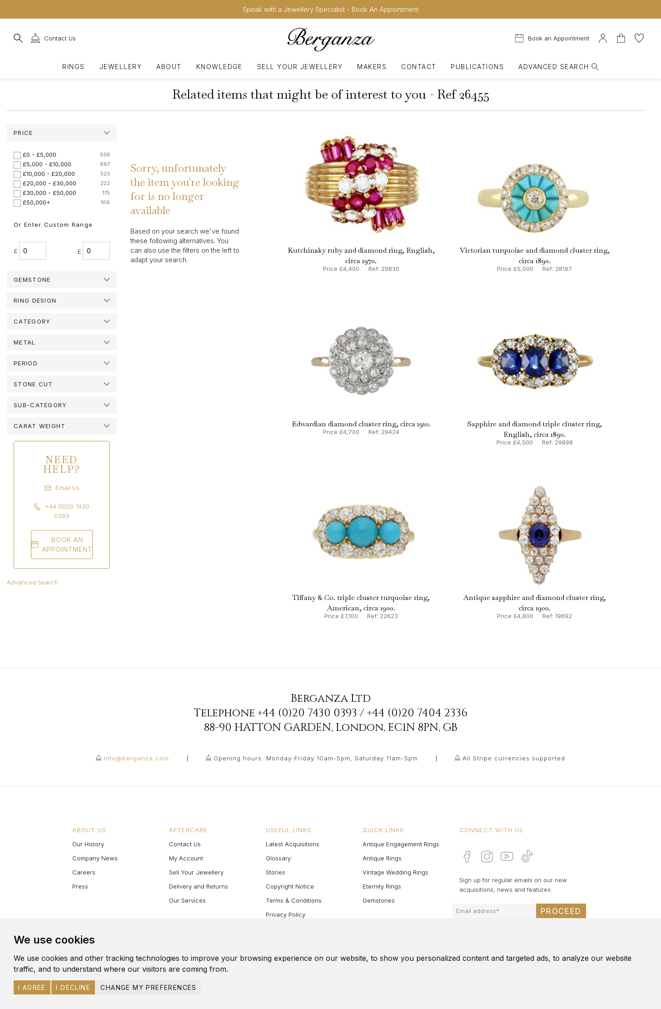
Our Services (187, 900)
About (168, 66)
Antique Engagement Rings (401, 844)
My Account (186, 858)
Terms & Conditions (294, 900)
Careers (83, 872)
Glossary (278, 858)
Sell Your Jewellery (300, 66)
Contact (418, 66)
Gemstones (379, 900)
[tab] (62, 133)
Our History (88, 844)
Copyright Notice (290, 886)
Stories (275, 872)
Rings (73, 66)
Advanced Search (32, 582)
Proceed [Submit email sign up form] (561, 911)
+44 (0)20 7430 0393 (307, 713)
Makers (372, 66)
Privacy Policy (285, 914)
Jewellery (120, 66)
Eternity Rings (382, 886)
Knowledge (219, 66)
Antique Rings (382, 858)
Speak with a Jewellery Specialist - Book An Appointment (330, 9)
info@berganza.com (136, 758)
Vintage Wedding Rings (395, 872)
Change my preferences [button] (148, 987)
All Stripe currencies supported (513, 758)
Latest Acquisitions (292, 844)
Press (80, 886)
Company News (95, 858)
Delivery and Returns (198, 886)
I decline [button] (73, 987)
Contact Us (185, 844)
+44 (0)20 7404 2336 (417, 713)
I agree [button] (32, 987)
